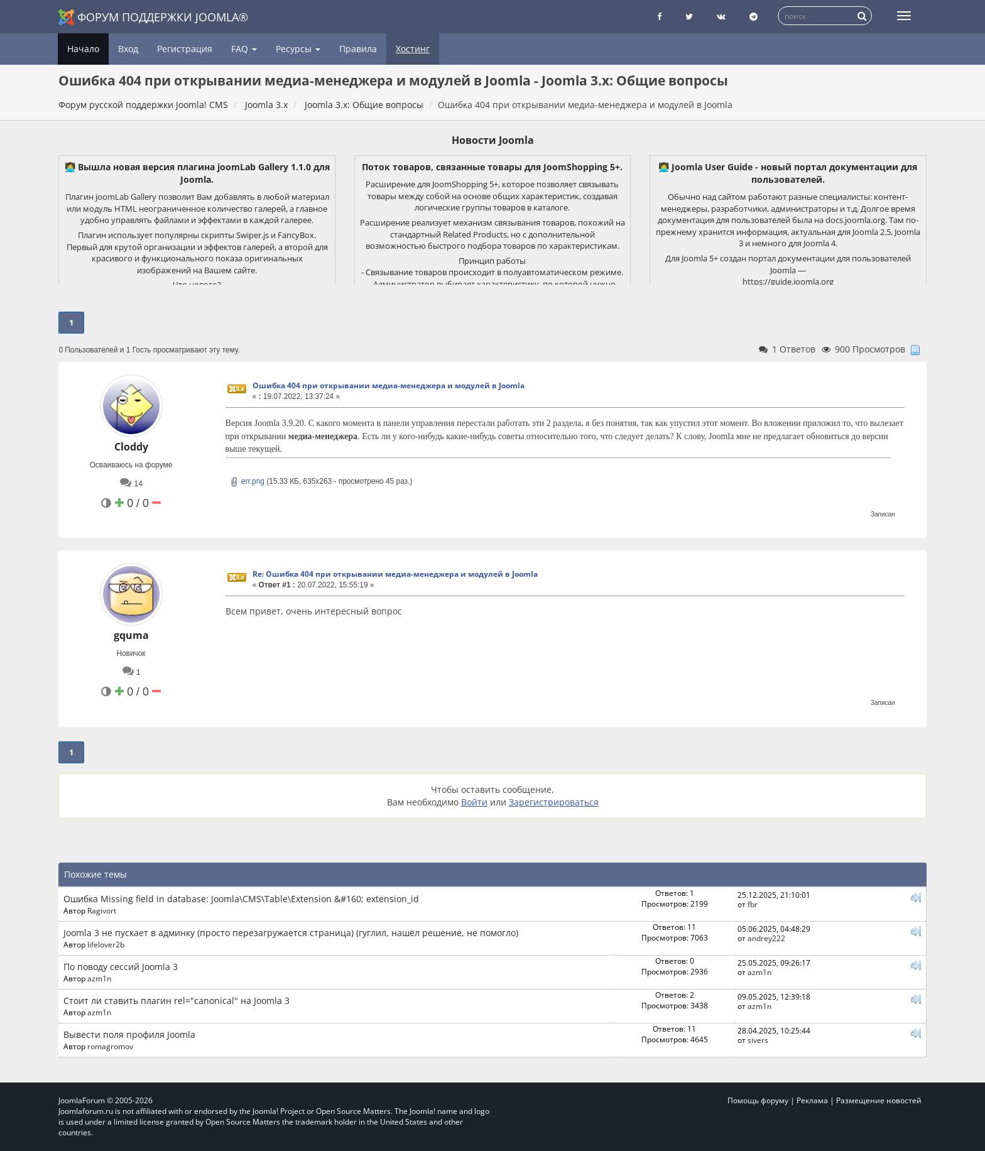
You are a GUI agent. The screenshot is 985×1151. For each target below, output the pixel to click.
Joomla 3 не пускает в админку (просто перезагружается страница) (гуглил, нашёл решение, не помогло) (290, 933)
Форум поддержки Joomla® (153, 17)
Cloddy (131, 447)
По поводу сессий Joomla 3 (120, 967)
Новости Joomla (493, 140)
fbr (753, 904)
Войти (474, 802)
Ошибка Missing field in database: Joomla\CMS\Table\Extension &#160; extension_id (241, 899)
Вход (128, 49)
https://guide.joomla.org (788, 281)
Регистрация (184, 49)
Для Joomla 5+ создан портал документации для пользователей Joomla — (788, 264)
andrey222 (766, 938)
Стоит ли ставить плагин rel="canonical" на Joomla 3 (176, 1000)
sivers (758, 1040)
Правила (358, 49)
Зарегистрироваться (554, 802)
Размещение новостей (879, 1100)
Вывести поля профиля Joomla (129, 1034)
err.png (246, 481)
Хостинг (413, 49)
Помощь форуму (757, 1100)
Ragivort (101, 910)
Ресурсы (298, 49)
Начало (83, 49)
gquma (131, 635)
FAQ (244, 49)
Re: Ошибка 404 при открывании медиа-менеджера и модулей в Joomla (395, 574)
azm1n (99, 978)
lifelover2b (105, 944)
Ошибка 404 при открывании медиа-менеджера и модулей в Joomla (389, 385)
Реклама (812, 1100)
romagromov (110, 1046)
